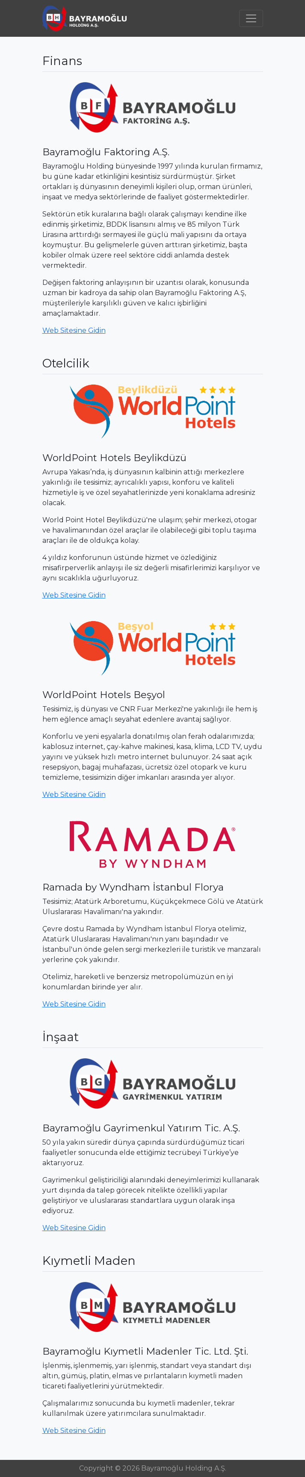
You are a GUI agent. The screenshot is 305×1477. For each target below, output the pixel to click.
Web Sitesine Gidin (74, 330)
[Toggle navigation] (251, 18)
